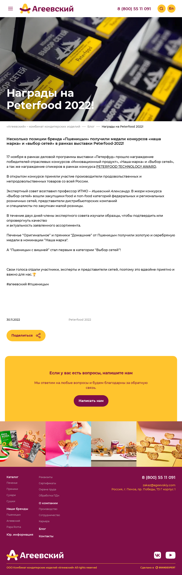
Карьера (44, 521)
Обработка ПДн (49, 495)
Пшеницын (14, 514)
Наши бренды (17, 509)
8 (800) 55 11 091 (134, 8)
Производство (48, 508)
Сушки (11, 501)
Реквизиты (45, 477)
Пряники (12, 488)
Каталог (12, 477)
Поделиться (26, 335)
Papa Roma (14, 526)
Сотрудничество (49, 515)
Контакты (46, 536)
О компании (48, 503)
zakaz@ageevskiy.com (159, 485)
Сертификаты (47, 483)
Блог (42, 529)
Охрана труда (47, 489)
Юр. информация (20, 534)
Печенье (12, 482)
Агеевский (13, 520)
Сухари (11, 495)
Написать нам (91, 401)
